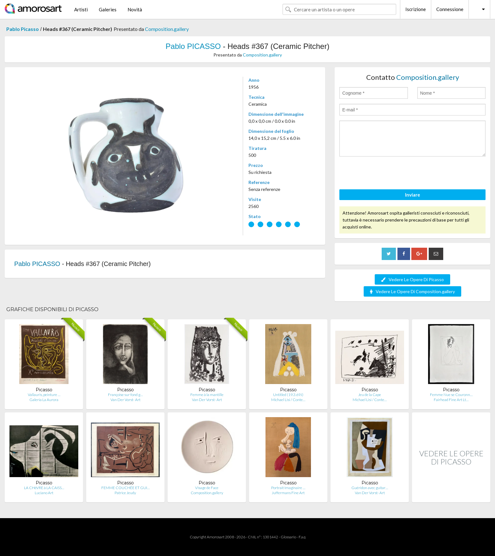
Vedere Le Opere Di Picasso (412, 279)
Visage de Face (206, 487)
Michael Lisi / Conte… (288, 399)
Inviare (412, 195)
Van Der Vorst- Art (125, 399)
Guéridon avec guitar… (369, 487)
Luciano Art (44, 492)
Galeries (107, 9)
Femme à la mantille (207, 394)
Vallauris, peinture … (44, 394)
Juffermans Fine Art (288, 492)
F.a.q (302, 537)
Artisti (81, 9)
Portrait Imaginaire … (288, 487)
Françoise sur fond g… (125, 394)
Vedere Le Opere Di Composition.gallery (412, 291)
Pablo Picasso (22, 29)
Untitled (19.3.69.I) (288, 394)
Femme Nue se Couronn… (451, 394)
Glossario (288, 537)
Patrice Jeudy (125, 492)
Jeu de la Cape (369, 394)
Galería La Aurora (43, 399)
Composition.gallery (167, 29)
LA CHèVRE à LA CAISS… (44, 487)
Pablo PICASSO (193, 46)
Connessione (449, 9)
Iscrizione (415, 9)
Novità (135, 9)
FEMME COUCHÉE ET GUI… (125, 487)
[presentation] (387, 174)
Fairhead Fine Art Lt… (451, 399)
